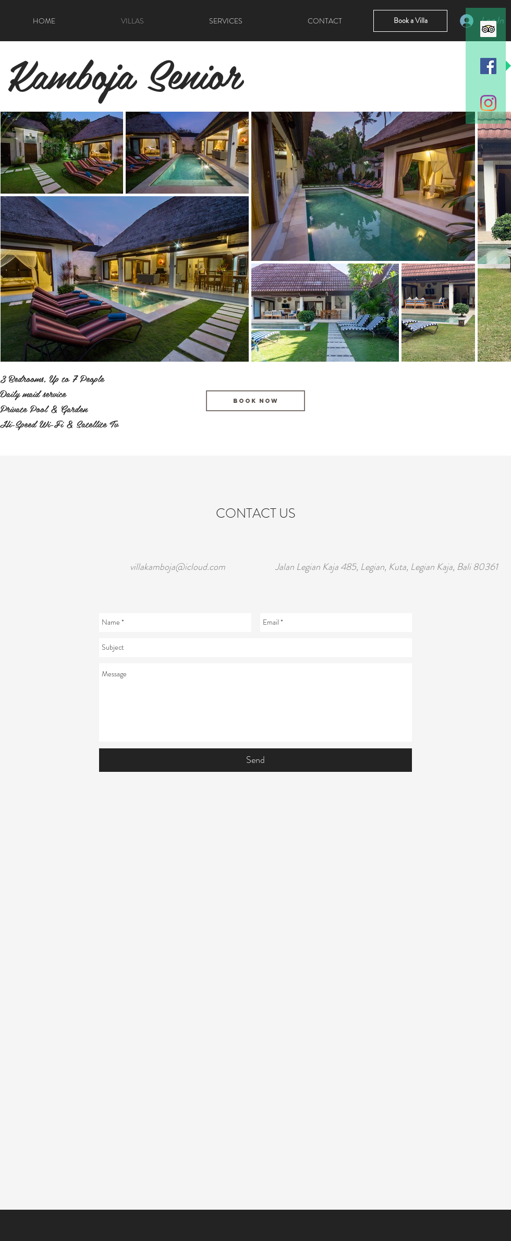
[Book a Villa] (410, 21)
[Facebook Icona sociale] (488, 66)
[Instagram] (488, 103)
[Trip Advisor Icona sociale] (488, 29)
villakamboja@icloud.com (177, 567)
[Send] (255, 760)
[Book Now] (255, 400)
